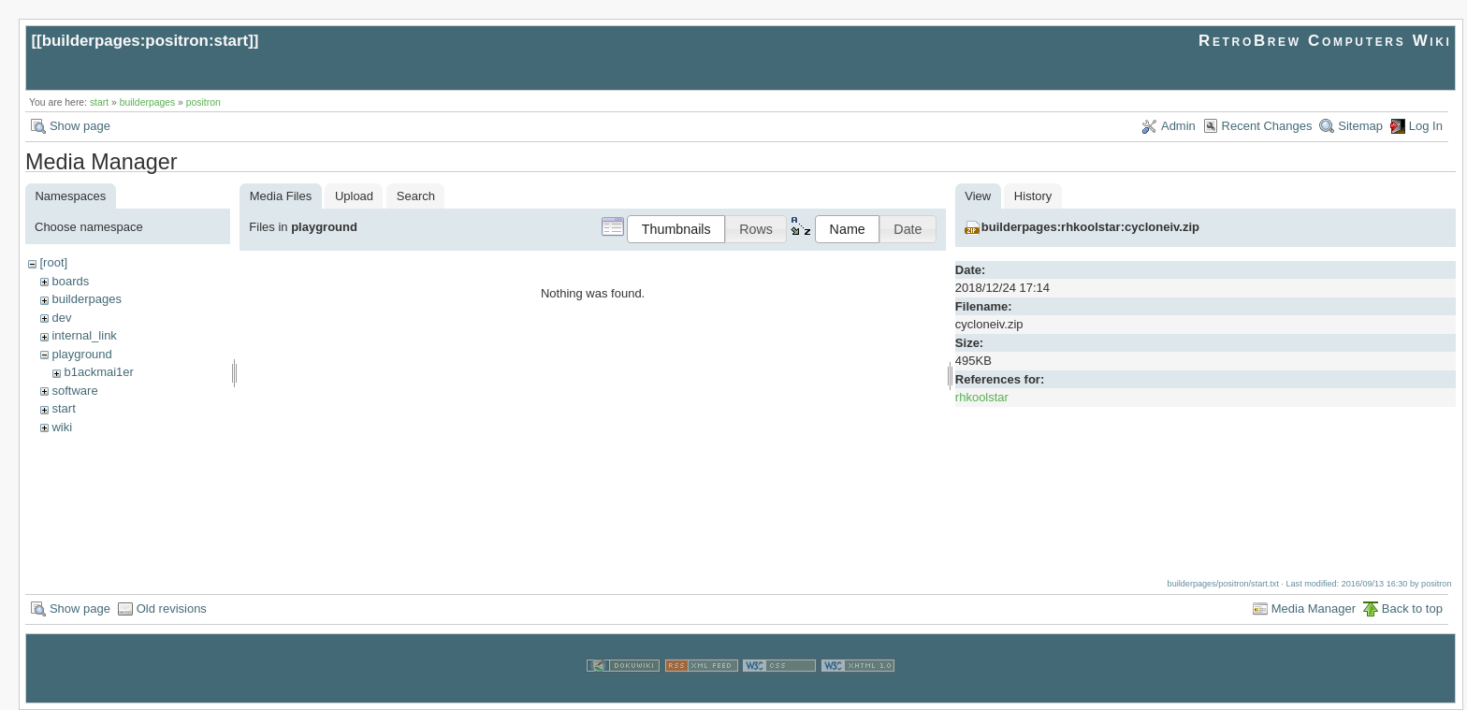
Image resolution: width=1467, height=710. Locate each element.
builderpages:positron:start (145, 41)
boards (70, 281)
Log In (1426, 126)
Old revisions (172, 608)
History (1033, 196)
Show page (80, 126)
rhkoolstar (982, 397)
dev (61, 318)
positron (203, 102)
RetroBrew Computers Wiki (1325, 41)
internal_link (83, 335)
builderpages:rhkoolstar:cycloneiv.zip (1090, 227)
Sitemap (1360, 126)
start (99, 102)
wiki (61, 427)
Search (416, 196)
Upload (354, 196)
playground (81, 354)
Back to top (1412, 608)
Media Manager (1313, 608)
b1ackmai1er (98, 372)
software (74, 391)
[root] (53, 262)
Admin (1178, 126)
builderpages (148, 102)
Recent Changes (1267, 126)
